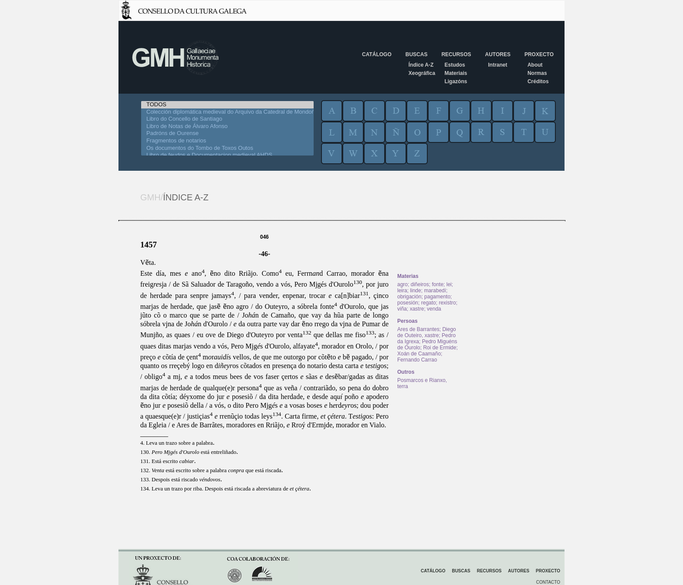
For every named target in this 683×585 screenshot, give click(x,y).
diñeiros (420, 284)
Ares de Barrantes (418, 329)
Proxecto (539, 54)
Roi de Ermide (439, 348)
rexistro (447, 303)
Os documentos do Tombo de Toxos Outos (227, 148)
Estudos (454, 65)
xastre (417, 309)
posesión (407, 303)
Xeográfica (422, 73)
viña (402, 309)
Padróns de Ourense (227, 133)
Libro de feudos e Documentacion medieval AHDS (227, 155)
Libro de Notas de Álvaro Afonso (227, 126)
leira (402, 290)
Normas (537, 73)
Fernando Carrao (417, 360)
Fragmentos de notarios (227, 141)
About (535, 65)
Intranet (497, 65)
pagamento (437, 297)
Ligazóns (455, 81)
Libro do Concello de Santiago (227, 119)
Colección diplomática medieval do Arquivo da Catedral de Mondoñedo (227, 112)
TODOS (227, 104)
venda (434, 309)
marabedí (435, 290)
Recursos (456, 54)
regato (428, 303)
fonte (437, 284)
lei (449, 284)
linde (415, 290)
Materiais (455, 73)
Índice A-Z (421, 65)
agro (402, 284)
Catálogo (377, 54)
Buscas (417, 54)
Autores (497, 54)
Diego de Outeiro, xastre (426, 332)
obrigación (409, 297)
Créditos (538, 81)
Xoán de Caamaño (419, 354)
